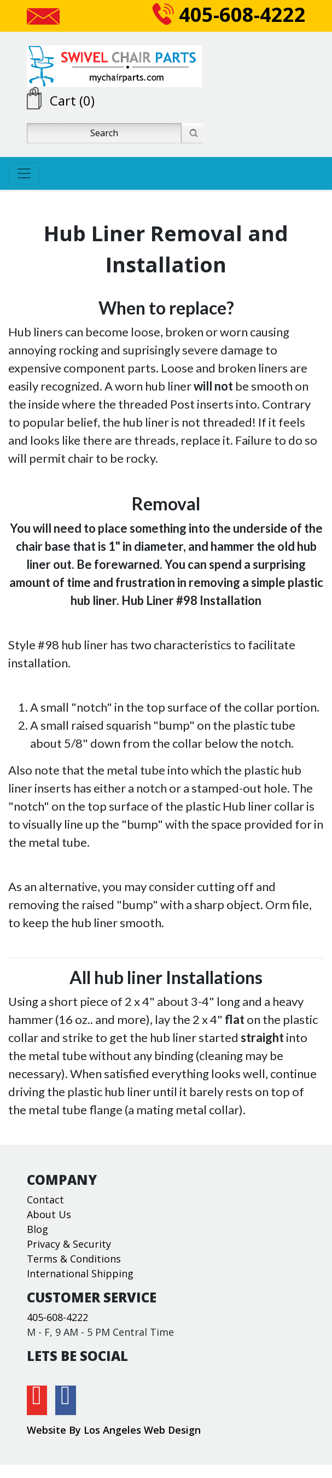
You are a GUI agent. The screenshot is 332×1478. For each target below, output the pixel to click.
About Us (49, 1214)
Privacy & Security (69, 1243)
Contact (45, 1199)
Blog (37, 1229)
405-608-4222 (229, 14)
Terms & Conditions (74, 1258)
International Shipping (80, 1273)
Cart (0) (72, 100)
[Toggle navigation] (24, 173)
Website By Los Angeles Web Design (114, 1429)
